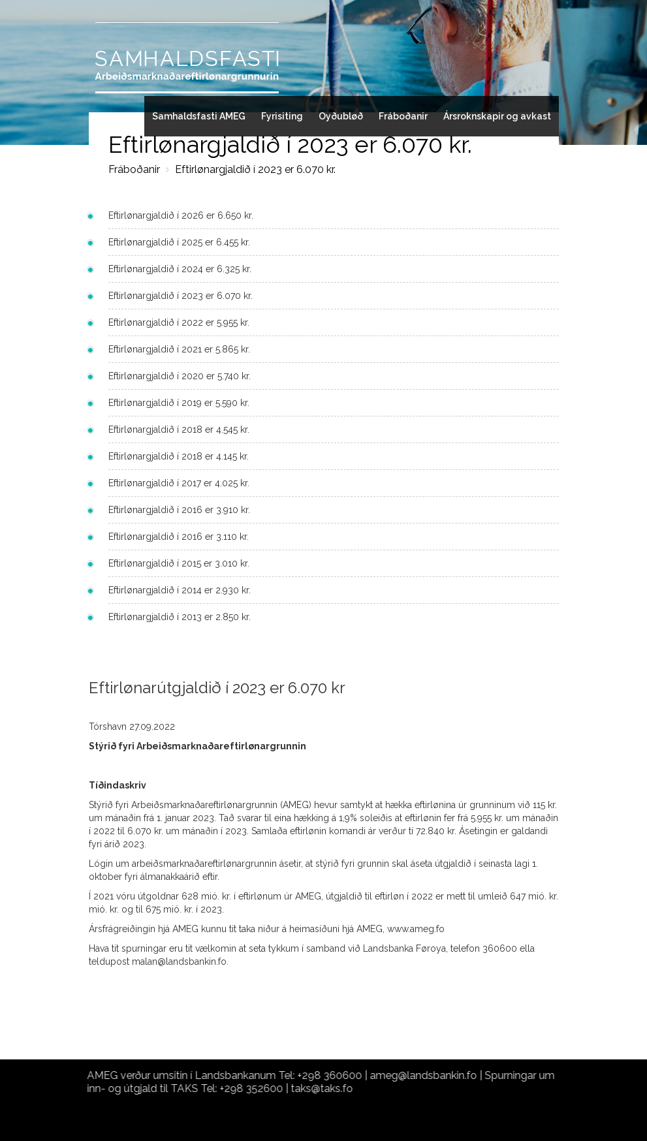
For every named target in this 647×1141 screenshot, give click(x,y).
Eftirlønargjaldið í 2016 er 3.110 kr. (178, 536)
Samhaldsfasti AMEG (198, 116)
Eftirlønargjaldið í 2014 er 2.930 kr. (179, 590)
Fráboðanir (403, 116)
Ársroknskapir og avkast (497, 116)
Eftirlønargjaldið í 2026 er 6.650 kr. (180, 215)
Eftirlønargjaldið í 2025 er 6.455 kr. (179, 242)
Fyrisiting (282, 116)
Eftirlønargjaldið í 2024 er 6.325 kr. (179, 269)
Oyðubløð (341, 116)
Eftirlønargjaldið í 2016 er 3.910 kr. (179, 510)
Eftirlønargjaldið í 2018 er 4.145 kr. (178, 456)
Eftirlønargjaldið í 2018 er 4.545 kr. (178, 429)
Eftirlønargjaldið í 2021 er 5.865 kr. (179, 349)
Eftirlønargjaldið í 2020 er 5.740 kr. (179, 376)
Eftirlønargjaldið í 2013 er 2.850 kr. (179, 617)
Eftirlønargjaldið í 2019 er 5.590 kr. (178, 403)
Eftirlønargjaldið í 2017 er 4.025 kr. (178, 483)
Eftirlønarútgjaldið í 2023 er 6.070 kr (217, 687)
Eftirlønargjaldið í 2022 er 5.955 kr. (178, 322)
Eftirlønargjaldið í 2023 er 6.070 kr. (255, 169)
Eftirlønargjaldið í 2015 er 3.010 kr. (178, 563)
